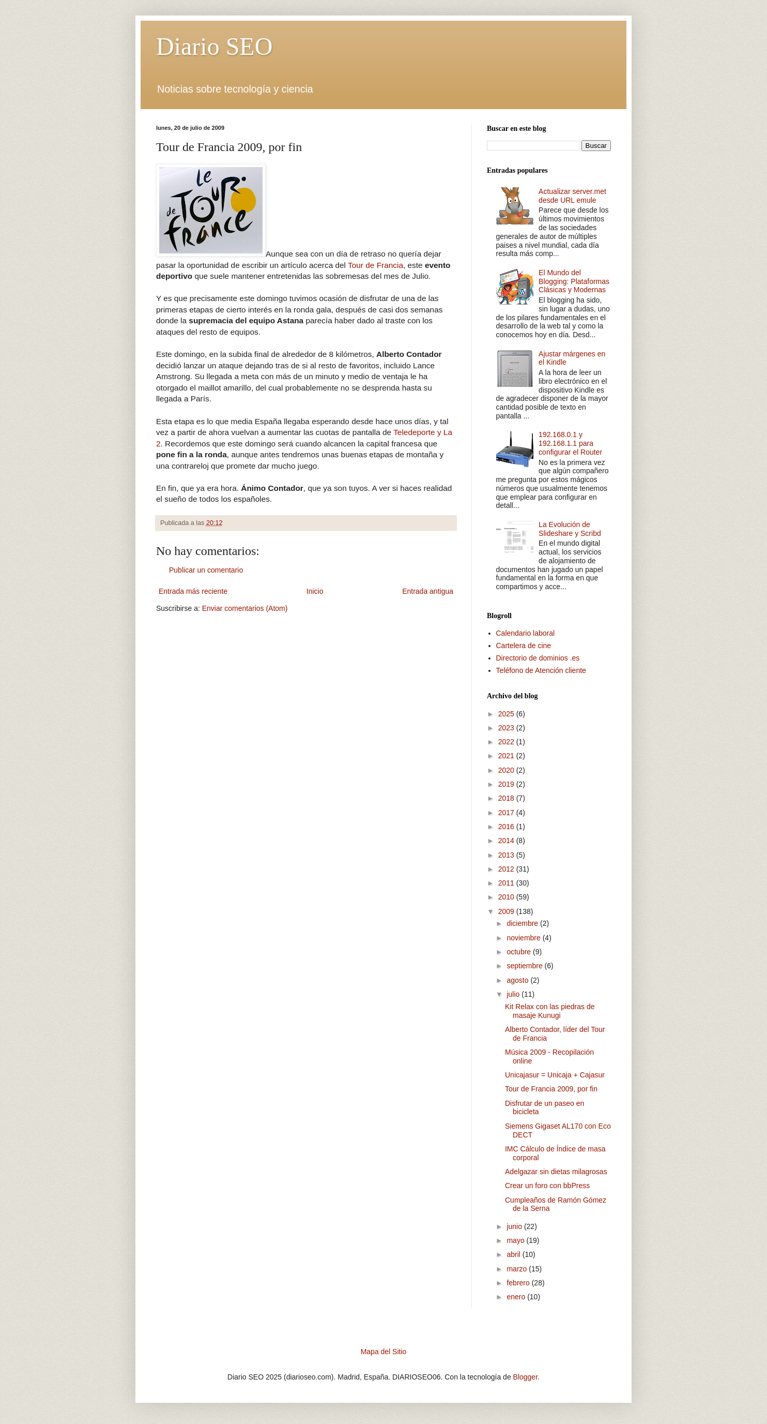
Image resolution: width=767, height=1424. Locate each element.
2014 (507, 840)
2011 (507, 883)
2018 (507, 798)
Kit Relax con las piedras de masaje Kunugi (550, 1011)
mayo (516, 1240)
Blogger (525, 1377)
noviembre (524, 938)
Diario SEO (214, 46)
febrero (519, 1283)
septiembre (525, 966)
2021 (507, 756)
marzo (518, 1269)
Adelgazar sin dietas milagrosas (556, 1171)
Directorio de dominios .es (538, 658)
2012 (507, 869)
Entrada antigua (427, 591)
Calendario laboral (525, 633)
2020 (507, 770)
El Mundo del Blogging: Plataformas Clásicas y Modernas (574, 281)
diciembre (523, 923)
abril (514, 1254)
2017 (507, 812)
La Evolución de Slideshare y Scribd (570, 528)
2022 (507, 742)
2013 (507, 855)
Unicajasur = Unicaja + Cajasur (555, 1075)
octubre (520, 952)
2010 (507, 897)
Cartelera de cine (523, 645)
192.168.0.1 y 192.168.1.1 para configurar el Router (570, 443)
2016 (507, 826)
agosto (518, 980)
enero (517, 1297)
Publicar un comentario (206, 570)
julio (514, 994)
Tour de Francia (375, 265)
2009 (507, 911)
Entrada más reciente (193, 591)
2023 (507, 728)
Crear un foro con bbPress (547, 1185)
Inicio (315, 591)
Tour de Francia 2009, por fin (551, 1089)
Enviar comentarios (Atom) (245, 608)
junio (515, 1226)
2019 (507, 784)
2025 (507, 714)
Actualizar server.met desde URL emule (572, 195)
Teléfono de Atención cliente (541, 670)
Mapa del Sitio (384, 1351)
